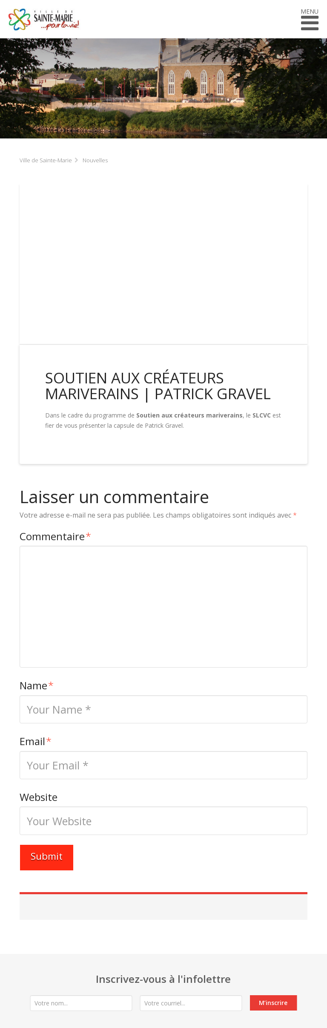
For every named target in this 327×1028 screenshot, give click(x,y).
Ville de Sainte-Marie (46, 160)
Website (38, 797)
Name (37, 685)
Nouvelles (95, 160)
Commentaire (55, 536)
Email (36, 741)
